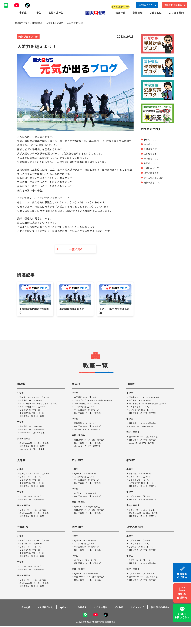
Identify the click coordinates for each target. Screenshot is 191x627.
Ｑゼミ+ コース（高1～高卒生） (34, 510)
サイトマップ (140, 608)
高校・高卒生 (56, 12)
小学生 (23, 12)
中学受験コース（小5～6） (141, 474)
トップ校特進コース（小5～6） (34, 407)
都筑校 (131, 460)
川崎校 (131, 384)
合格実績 (138, 12)
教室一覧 (120, 12)
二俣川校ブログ (152, 168)
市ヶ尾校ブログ (152, 158)
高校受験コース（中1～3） (32, 426)
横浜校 (22, 384)
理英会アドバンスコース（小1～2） (36, 397)
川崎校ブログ (151, 148)
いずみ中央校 (135, 527)
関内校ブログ (151, 144)
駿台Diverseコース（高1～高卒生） (36, 443)
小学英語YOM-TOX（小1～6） (34, 413)
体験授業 (81, 608)
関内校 (76, 384)
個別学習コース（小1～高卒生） (35, 416)
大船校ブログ (151, 153)
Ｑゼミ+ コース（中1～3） (32, 496)
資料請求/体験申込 (165, 608)
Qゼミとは (156, 12)
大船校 (22, 460)
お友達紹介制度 (41, 608)
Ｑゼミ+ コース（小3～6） (32, 477)
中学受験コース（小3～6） (32, 400)
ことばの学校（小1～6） (31, 410)
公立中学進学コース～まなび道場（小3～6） (40, 404)
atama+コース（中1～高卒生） (34, 433)
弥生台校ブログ (152, 172)
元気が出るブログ (153, 182)
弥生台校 (78, 527)
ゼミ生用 (121, 608)
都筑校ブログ (151, 163)
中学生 (37, 12)
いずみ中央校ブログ (154, 177)
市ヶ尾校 (78, 460)
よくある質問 (176, 12)
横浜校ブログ (151, 139)
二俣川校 (23, 527)
